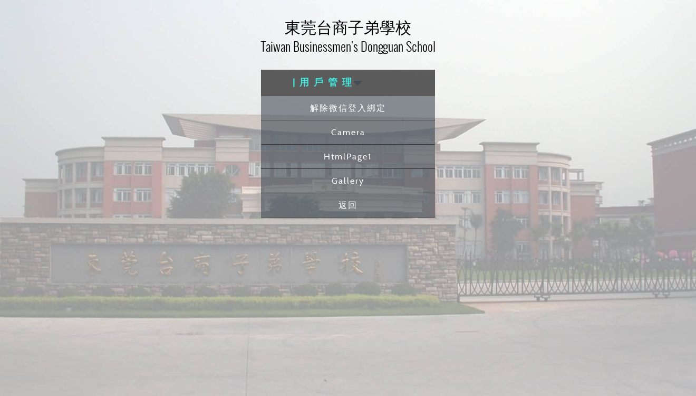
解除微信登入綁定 (348, 107)
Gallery (348, 180)
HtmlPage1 (348, 156)
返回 (348, 205)
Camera (348, 132)
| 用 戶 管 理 (327, 83)
